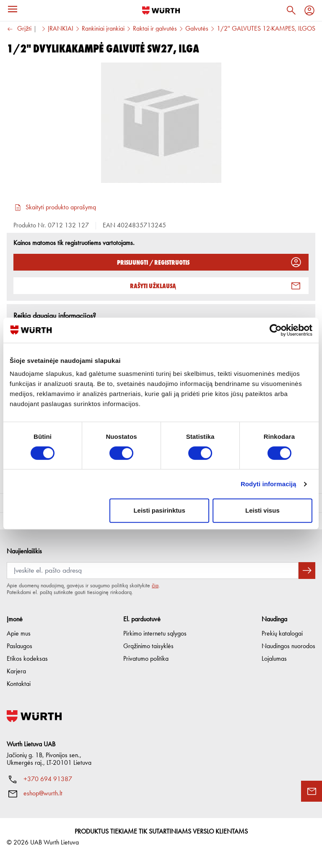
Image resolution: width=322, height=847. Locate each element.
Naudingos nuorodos (288, 636)
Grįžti (19, 29)
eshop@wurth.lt (42, 784)
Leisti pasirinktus (159, 510)
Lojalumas (274, 649)
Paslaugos (19, 636)
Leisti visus (262, 510)
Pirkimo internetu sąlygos (155, 624)
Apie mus (19, 624)
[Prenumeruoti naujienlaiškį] (307, 561)
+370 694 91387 (47, 769)
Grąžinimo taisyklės (148, 636)
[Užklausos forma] (311, 791)
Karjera (16, 662)
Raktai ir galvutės (155, 29)
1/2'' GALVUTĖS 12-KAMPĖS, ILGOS (266, 29)
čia (155, 576)
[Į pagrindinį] (161, 10)
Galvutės (196, 29)
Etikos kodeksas (27, 649)
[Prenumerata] (153, 561)
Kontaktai (19, 674)
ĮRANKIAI (60, 29)
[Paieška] (291, 10)
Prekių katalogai (282, 624)
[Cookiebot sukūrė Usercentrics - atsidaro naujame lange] (275, 330)
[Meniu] (12, 9)
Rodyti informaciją (268, 483)
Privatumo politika (146, 649)
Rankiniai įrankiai (103, 29)
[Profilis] (309, 10)
